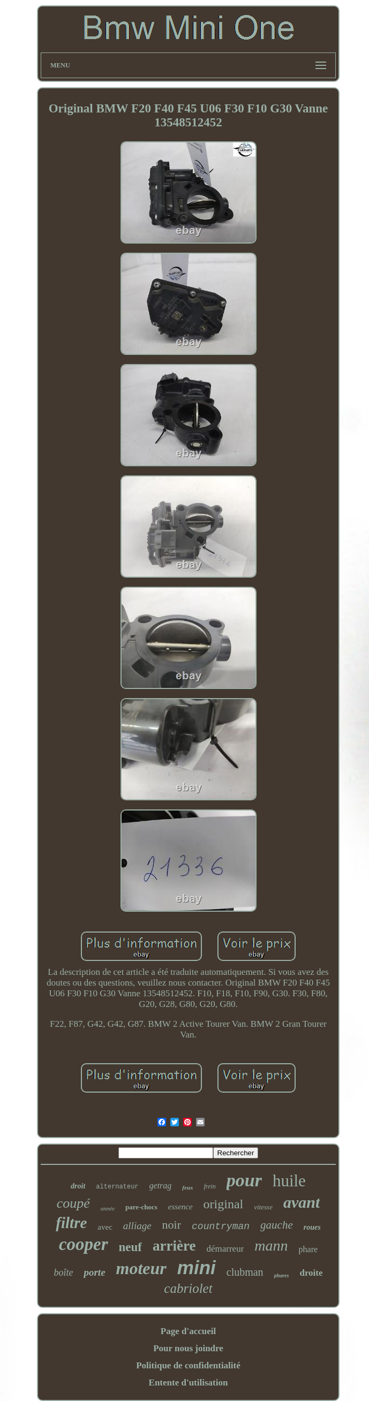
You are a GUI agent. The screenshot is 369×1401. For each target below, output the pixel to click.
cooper (83, 1244)
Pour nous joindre (188, 1348)
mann (271, 1245)
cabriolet (188, 1288)
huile (289, 1180)
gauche (276, 1224)
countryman (221, 1226)
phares (281, 1275)
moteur (141, 1268)
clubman (245, 1272)
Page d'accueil (188, 1331)
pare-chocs (141, 1207)
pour (244, 1180)
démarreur (225, 1249)
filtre (71, 1222)
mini (196, 1267)
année (108, 1208)
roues (312, 1227)
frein (210, 1186)
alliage (137, 1225)
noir (171, 1224)
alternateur (117, 1187)
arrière (174, 1246)
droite (310, 1273)
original (224, 1204)
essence (180, 1206)
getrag (160, 1185)
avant (301, 1202)
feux (187, 1187)
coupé (73, 1203)
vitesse (263, 1207)
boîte (63, 1272)
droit (78, 1186)
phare (308, 1249)
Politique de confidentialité (188, 1365)
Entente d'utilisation (188, 1382)
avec (104, 1227)
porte (94, 1272)
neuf (130, 1247)
